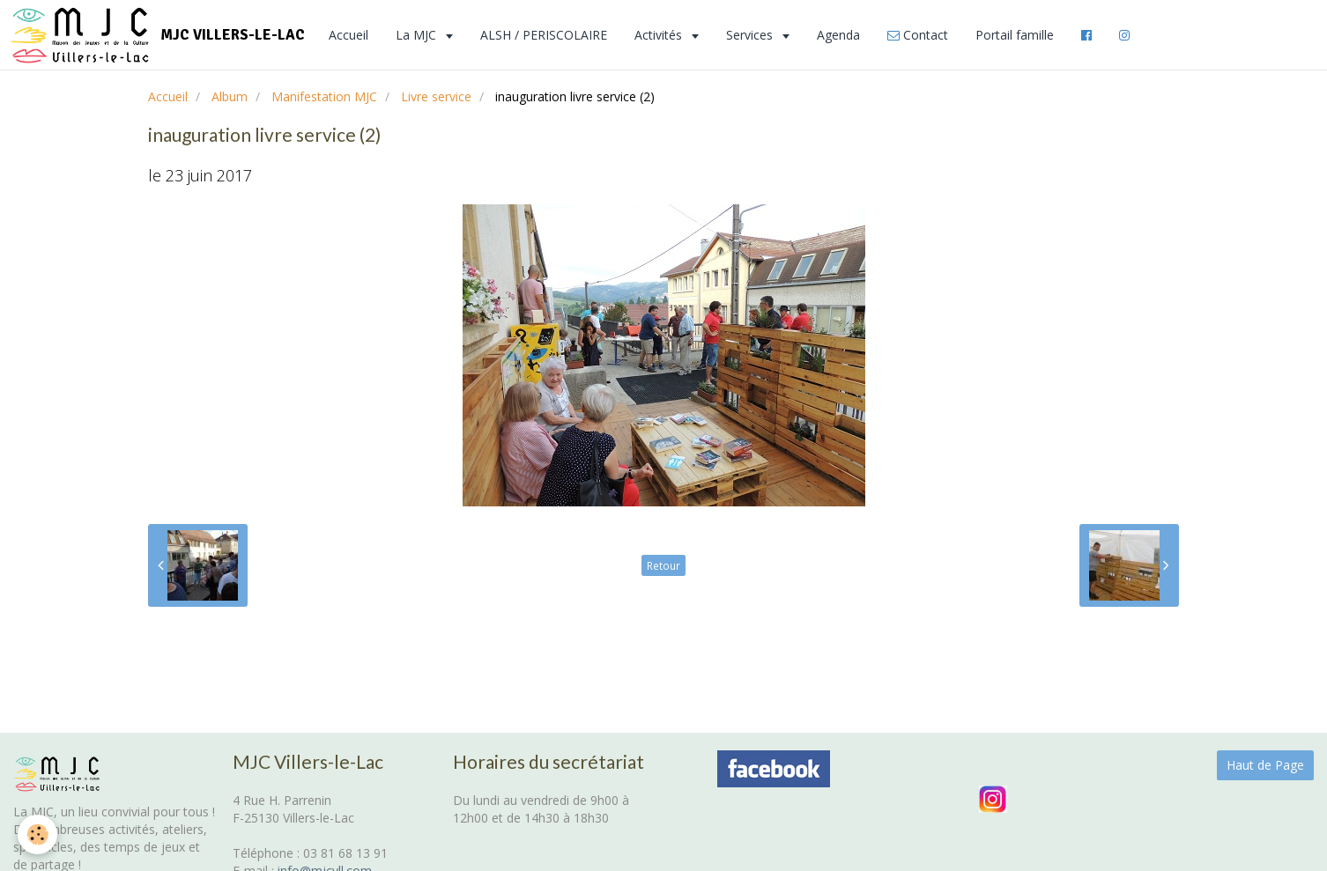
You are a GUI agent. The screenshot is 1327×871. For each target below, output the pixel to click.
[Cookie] (37, 834)
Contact (917, 34)
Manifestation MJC (324, 96)
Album (229, 96)
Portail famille (1014, 34)
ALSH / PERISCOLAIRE (543, 34)
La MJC (418, 34)
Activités (660, 34)
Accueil (348, 34)
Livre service (436, 96)
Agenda (838, 34)
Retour (663, 565)
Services (751, 34)
